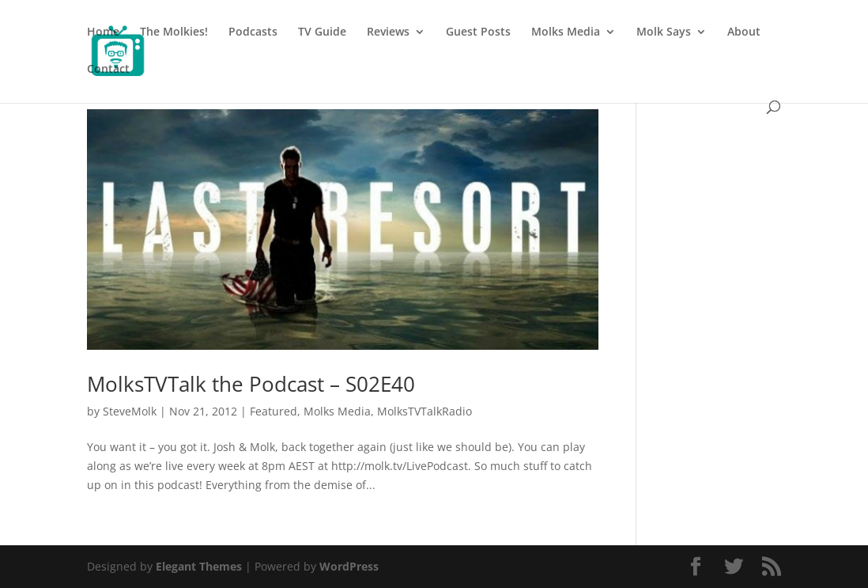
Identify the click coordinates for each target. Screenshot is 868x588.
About (743, 32)
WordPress (349, 566)
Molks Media (565, 32)
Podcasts (252, 32)
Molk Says (663, 32)
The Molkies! (174, 32)
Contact (108, 69)
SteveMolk (130, 411)
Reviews (388, 32)
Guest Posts (478, 32)
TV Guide (322, 32)
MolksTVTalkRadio (424, 411)
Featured (273, 411)
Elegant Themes (199, 566)
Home (103, 32)
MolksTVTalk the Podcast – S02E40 (251, 384)
